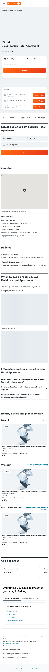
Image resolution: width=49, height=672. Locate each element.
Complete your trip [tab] (12, 598)
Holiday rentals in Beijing (14, 620)
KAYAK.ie (9, 669)
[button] (3, 3)
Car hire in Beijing (12, 614)
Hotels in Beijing (11, 617)
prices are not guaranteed (11, 643)
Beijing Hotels (14, 671)
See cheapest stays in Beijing (37, 465)
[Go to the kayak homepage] (14, 3)
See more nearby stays (40, 420)
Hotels (16, 669)
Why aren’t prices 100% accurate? (25, 657)
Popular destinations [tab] (30, 598)
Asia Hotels (24, 669)
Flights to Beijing (11, 611)
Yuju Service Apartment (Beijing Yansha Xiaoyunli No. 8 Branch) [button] (24, 447)
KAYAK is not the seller (25, 649)
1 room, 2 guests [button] (10, 65)
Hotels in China (35, 669)
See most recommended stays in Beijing (37, 508)
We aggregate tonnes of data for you (25, 653)
